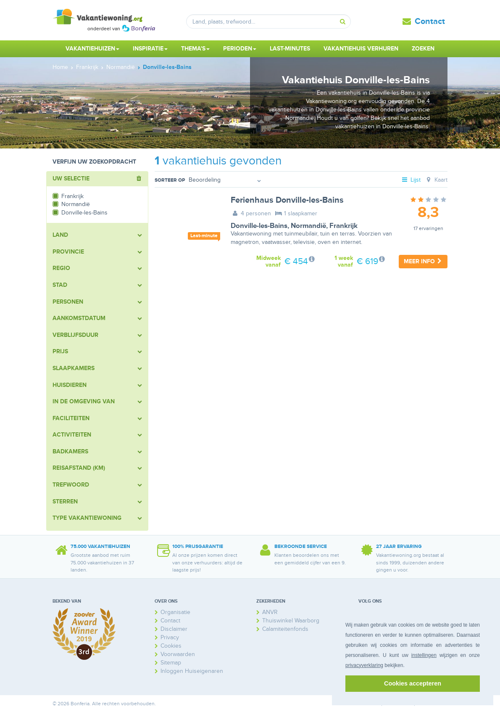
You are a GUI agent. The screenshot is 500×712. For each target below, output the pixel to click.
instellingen (424, 655)
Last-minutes (290, 48)
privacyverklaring (364, 665)
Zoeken (423, 48)
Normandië (308, 226)
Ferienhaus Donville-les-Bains (287, 200)
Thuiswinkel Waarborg (290, 620)
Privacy (170, 637)
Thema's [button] (195, 48)
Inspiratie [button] (150, 48)
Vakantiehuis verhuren (361, 48)
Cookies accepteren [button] (412, 683)
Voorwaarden (178, 654)
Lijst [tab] (411, 180)
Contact (430, 21)
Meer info (423, 261)
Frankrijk (343, 226)
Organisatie (175, 612)
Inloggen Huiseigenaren (192, 671)
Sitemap (171, 662)
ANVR (270, 612)
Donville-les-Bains (259, 226)
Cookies (171, 645)
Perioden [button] (239, 48)
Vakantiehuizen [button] (92, 48)
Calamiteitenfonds (285, 629)
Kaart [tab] (435, 180)
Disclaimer (174, 629)
